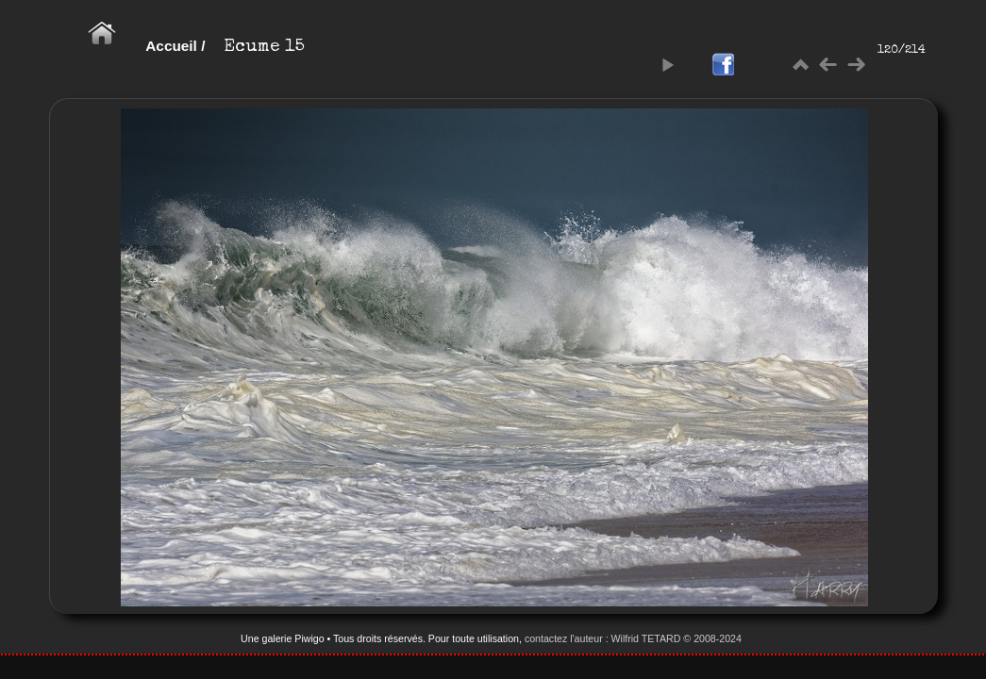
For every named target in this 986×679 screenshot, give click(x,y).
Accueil (171, 46)
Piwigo (309, 638)
